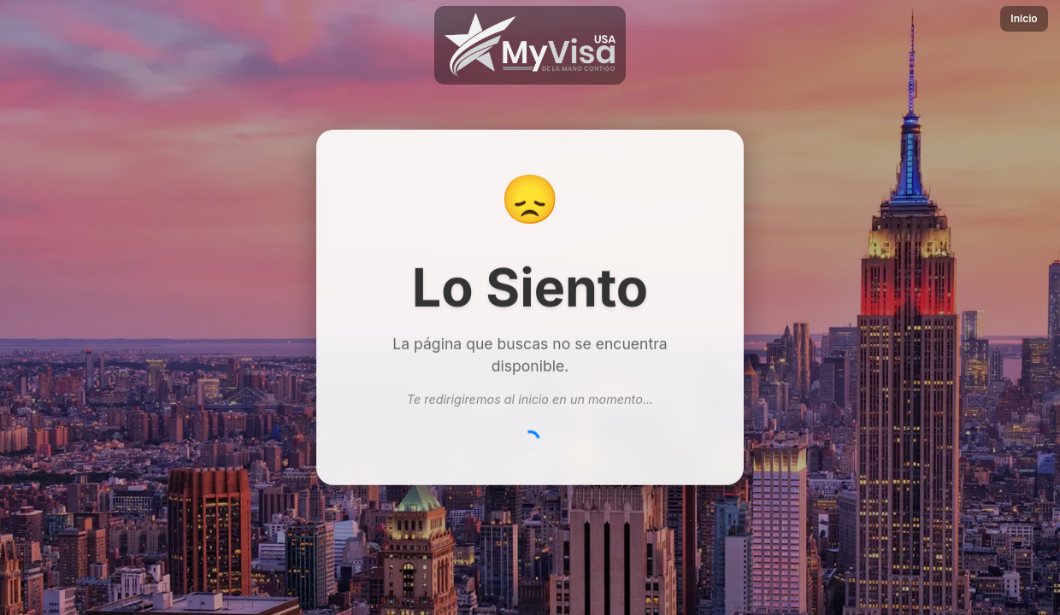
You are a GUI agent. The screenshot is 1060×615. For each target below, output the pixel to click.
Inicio (1023, 18)
